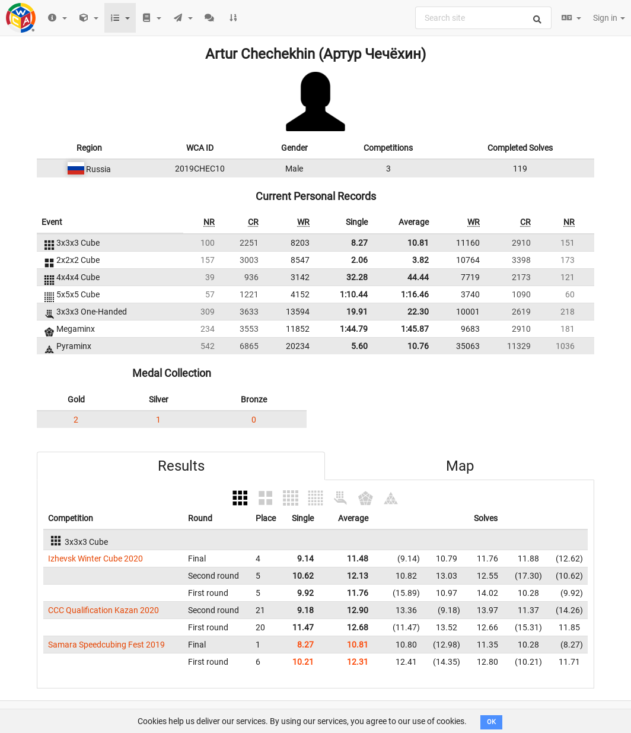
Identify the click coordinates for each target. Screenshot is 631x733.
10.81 (418, 242)
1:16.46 (415, 294)
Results (181, 466)
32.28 (357, 277)
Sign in (609, 18)
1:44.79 (354, 329)
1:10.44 (354, 294)
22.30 (418, 311)
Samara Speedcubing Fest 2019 (106, 644)
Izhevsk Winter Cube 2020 (95, 558)
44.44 (418, 277)
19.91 (357, 311)
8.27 (359, 242)
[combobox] (483, 18)
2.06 (359, 260)
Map (460, 466)
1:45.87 (415, 329)
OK (491, 722)
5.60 (359, 346)
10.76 (418, 346)
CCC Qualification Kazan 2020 (103, 610)
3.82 (420, 260)
